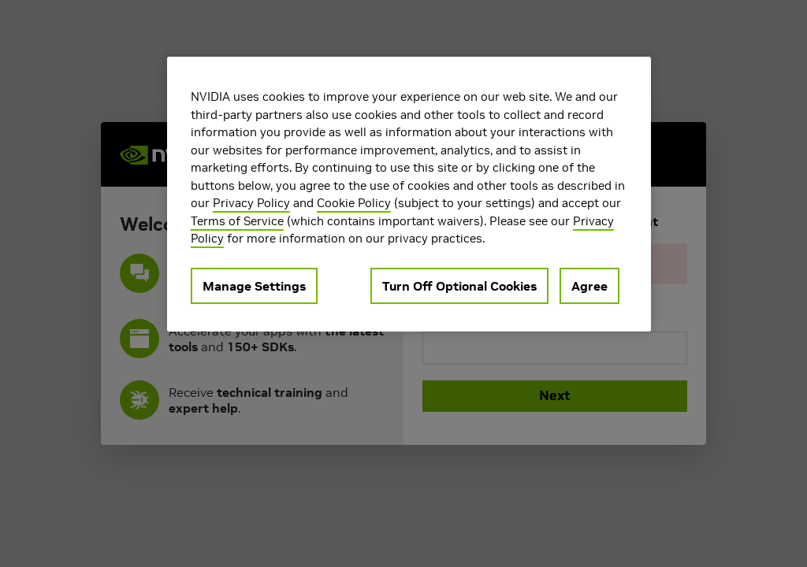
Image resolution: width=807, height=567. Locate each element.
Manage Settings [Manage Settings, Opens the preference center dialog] (254, 286)
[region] (409, 194)
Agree (589, 286)
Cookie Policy (354, 202)
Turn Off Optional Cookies (459, 286)
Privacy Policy (251, 202)
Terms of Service (237, 220)
